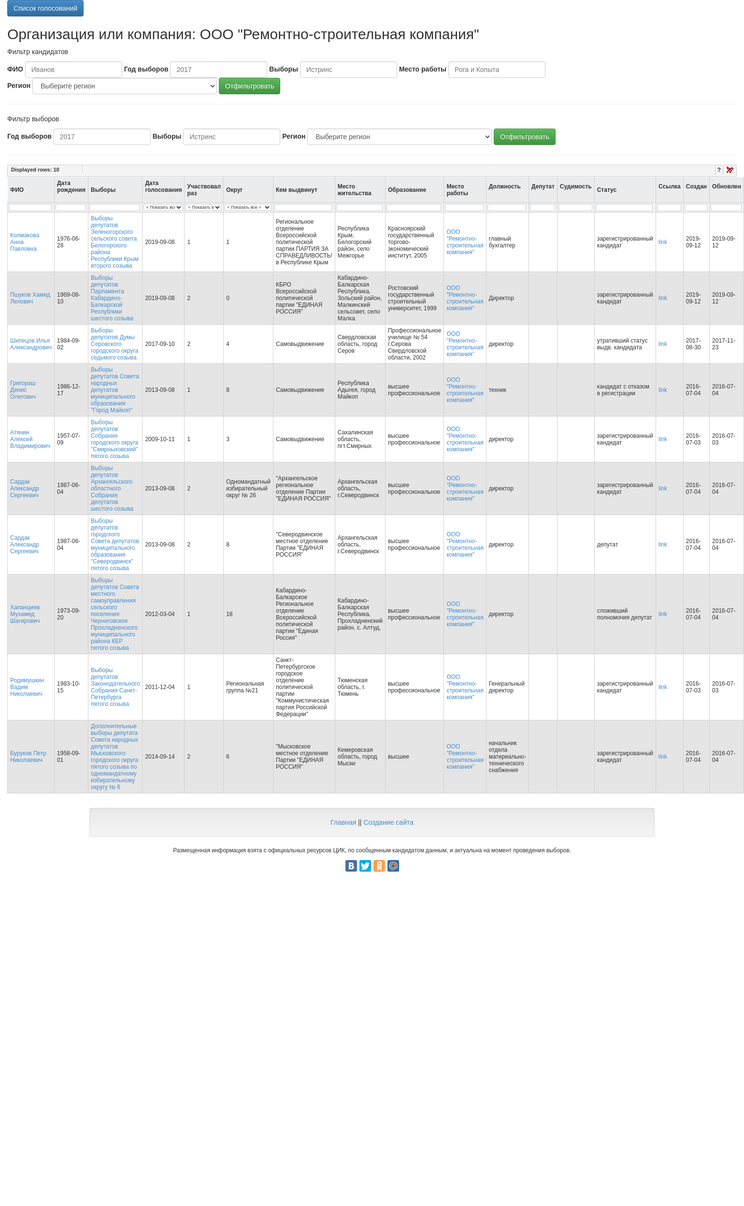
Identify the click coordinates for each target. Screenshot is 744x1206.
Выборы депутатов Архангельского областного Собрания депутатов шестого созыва (112, 488)
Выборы (283, 69)
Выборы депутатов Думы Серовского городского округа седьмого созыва (114, 344)
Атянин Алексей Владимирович (30, 439)
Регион (18, 85)
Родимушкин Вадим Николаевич (27, 687)
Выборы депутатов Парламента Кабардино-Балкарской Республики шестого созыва (112, 298)
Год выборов (146, 69)
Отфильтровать (249, 86)
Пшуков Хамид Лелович (30, 298)
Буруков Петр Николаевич (28, 756)
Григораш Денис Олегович (23, 390)
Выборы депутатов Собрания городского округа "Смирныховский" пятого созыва (114, 439)
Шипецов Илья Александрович (31, 344)
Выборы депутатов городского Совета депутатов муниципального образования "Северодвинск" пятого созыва (115, 544)
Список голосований (45, 8)
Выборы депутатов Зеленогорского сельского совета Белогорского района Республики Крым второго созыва (115, 242)
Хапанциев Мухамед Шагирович (25, 614)
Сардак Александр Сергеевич (24, 488)
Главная (343, 822)
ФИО (15, 69)
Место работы (422, 69)
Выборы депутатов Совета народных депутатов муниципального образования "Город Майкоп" (115, 390)
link (662, 242)
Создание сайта (388, 822)
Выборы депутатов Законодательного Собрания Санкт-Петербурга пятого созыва (115, 687)
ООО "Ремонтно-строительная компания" (464, 242)
